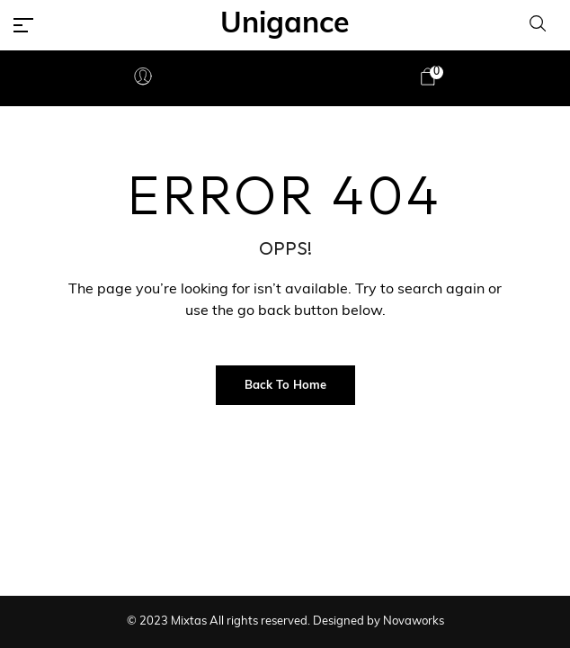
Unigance (285, 25)
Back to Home (285, 386)
